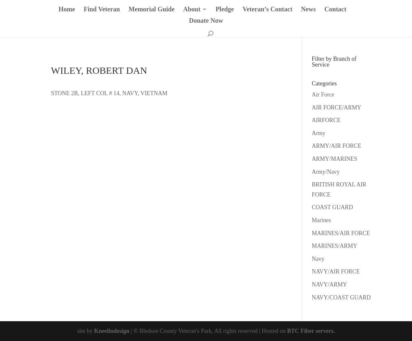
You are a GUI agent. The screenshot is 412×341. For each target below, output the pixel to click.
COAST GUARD (332, 207)
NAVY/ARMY (329, 284)
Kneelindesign (112, 331)
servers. (324, 331)
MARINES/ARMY (334, 246)
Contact (335, 10)
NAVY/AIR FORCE (336, 271)
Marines (321, 220)
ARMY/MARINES (334, 159)
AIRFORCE (326, 120)
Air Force (323, 94)
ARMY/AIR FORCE (336, 146)
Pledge (225, 10)
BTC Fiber (300, 331)
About (191, 10)
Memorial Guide (152, 10)
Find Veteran (102, 10)
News (308, 10)
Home (66, 10)
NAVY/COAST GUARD (341, 297)
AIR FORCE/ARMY (336, 107)
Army (318, 133)
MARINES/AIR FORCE (341, 233)
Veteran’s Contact (268, 10)
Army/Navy (326, 172)
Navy (318, 259)
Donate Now (206, 21)
